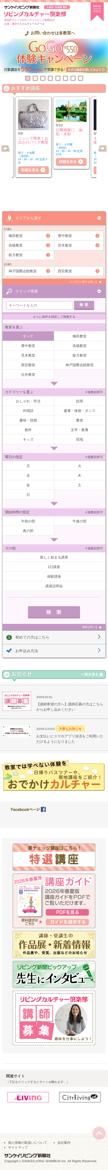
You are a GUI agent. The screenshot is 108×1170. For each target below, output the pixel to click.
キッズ (28, 439)
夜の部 (28, 531)
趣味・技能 (28, 420)
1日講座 (54, 567)
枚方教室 (16, 255)
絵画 (79, 401)
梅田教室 (16, 236)
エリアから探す (28, 218)
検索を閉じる (89, 627)
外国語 (28, 411)
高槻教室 (16, 245)
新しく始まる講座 (54, 557)
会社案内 (63, 1143)
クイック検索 (26, 291)
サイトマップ (18, 1147)
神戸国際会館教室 (23, 271)
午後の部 (80, 521)
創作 (28, 430)
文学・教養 (79, 430)
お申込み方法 (26, 651)
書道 (79, 420)
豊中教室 (65, 236)
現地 (79, 439)
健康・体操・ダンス (79, 411)
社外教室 (28, 375)
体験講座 (54, 576)
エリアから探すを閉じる (83, 281)
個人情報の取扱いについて (27, 1143)
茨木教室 (65, 245)
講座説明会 (54, 586)
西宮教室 (65, 271)
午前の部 (28, 521)
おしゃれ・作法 (28, 401)
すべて (28, 336)
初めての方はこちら (32, 637)
